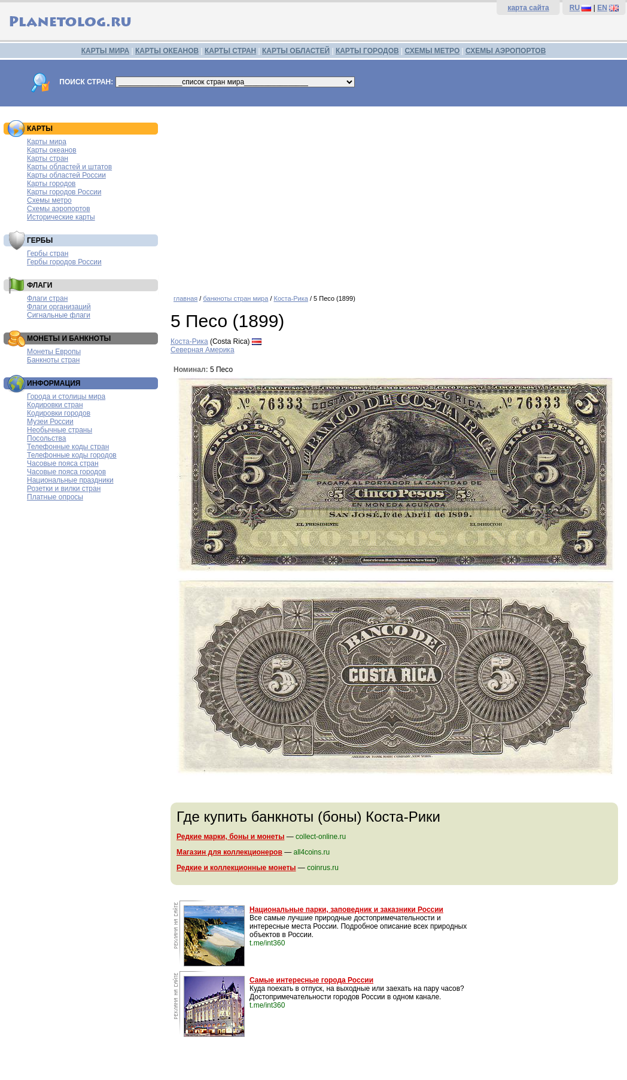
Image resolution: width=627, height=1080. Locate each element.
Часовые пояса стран (63, 463)
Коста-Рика (291, 298)
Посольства (46, 438)
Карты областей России (66, 175)
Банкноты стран (53, 360)
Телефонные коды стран (68, 447)
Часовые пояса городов (66, 472)
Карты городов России (64, 192)
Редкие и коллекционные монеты (236, 868)
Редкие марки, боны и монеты (230, 836)
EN (602, 8)
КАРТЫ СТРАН (230, 51)
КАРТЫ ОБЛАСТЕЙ (296, 51)
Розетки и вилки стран (64, 488)
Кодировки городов (58, 413)
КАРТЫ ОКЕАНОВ (167, 51)
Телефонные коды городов (72, 455)
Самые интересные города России (311, 980)
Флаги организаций (59, 307)
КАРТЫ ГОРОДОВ (367, 51)
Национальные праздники (70, 480)
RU (575, 8)
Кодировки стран (55, 405)
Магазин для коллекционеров (229, 852)
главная (185, 298)
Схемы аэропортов (58, 209)
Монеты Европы (54, 351)
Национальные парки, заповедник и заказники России (346, 909)
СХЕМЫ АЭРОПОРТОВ (505, 51)
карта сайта (528, 8)
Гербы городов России (64, 262)
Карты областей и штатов (69, 167)
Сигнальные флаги (58, 315)
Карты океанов (52, 150)
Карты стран (47, 158)
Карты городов (51, 183)
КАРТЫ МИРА (105, 51)
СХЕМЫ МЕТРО (431, 51)
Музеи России (50, 421)
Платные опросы (55, 497)
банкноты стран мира (235, 298)
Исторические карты (61, 217)
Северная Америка (203, 350)
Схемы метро (49, 200)
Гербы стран (47, 253)
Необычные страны (59, 430)
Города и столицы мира (66, 396)
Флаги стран (47, 298)
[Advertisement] (396, 196)
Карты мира (46, 142)
